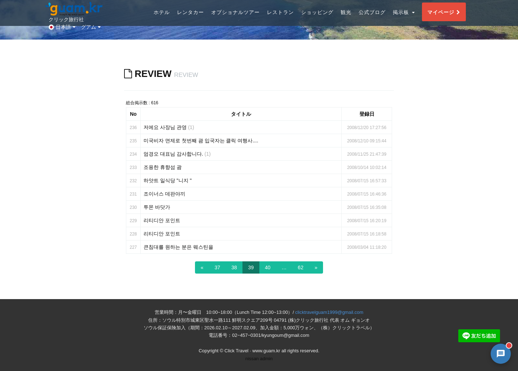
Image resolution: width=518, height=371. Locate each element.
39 (251, 267)
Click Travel (236, 350)
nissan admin (259, 358)
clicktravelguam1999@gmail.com (329, 312)
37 (218, 267)
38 (234, 267)
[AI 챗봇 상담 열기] (501, 354)
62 (301, 267)
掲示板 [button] (404, 19)
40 (268, 267)
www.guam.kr (266, 350)
